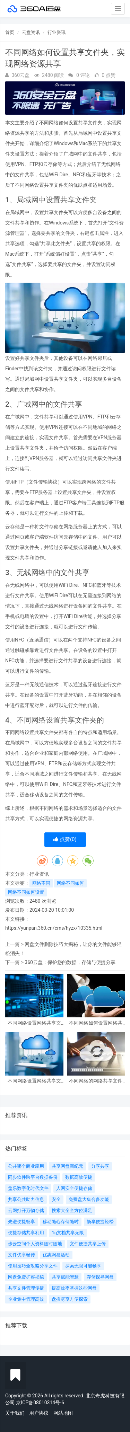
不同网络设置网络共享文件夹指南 (34, 1081)
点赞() (65, 839)
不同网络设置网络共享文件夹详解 (34, 1023)
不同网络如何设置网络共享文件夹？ (95, 1023)
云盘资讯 (31, 32)
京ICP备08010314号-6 (40, 1402)
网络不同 (41, 883)
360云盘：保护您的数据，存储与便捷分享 (70, 962)
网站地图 (63, 1413)
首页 (9, 32)
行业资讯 (56, 32)
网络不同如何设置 (26, 892)
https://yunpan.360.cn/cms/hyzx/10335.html (53, 928)
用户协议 (39, 1413)
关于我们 (15, 1413)
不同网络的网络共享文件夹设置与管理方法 (95, 1081)
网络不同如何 (70, 883)
